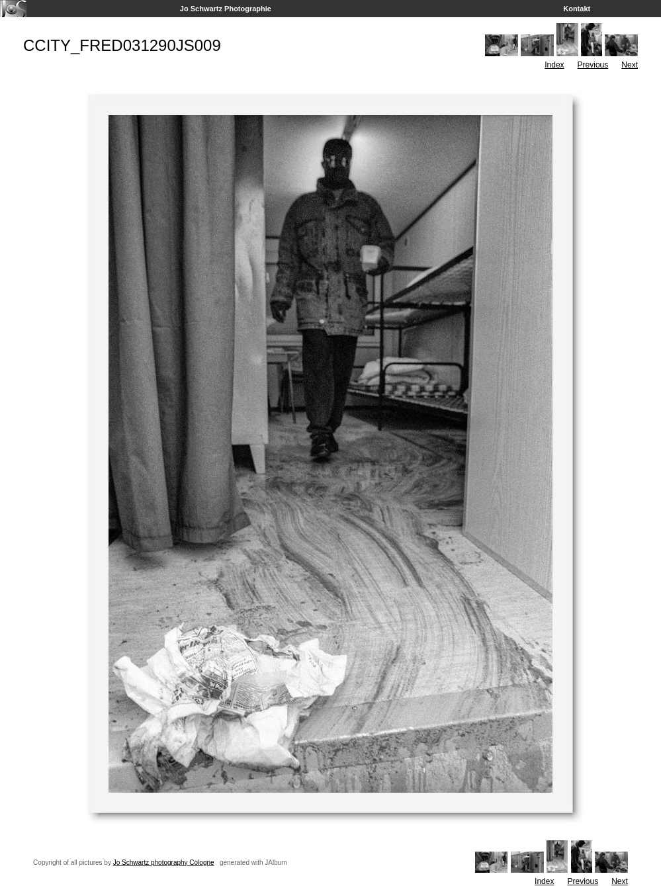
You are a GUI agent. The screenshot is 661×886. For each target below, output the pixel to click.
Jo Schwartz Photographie (225, 9)
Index (554, 64)
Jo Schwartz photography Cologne (163, 862)
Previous (593, 64)
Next (629, 64)
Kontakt (576, 9)
